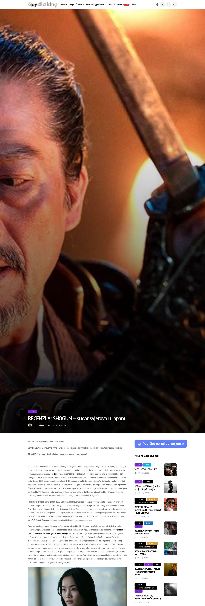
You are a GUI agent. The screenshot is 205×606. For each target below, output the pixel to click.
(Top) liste (140, 499)
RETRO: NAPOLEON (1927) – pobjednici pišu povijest (147, 488)
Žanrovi (79, 4)
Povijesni (148, 482)
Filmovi (64, 4)
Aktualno (152, 499)
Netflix (139, 564)
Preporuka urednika (119, 4)
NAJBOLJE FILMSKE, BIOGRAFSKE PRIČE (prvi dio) (148, 597)
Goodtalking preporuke (95, 4)
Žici (55, 474)
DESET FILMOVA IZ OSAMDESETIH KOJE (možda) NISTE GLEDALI (148, 510)
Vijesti (134, 4)
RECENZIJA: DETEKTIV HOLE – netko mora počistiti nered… (147, 571)
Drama (138, 523)
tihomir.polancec (39, 425)
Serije (71, 4)
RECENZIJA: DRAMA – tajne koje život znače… (147, 532)
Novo (32, 412)
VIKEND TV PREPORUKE (146, 469)
